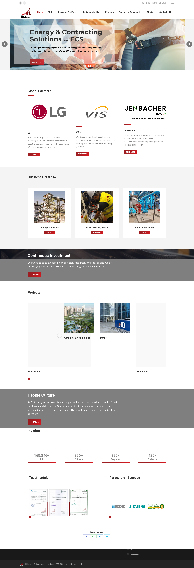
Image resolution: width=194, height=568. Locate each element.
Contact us (134, 555)
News (132, 550)
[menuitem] (40, 12)
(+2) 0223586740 (149, 3)
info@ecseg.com (167, 3)
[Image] (49, 112)
